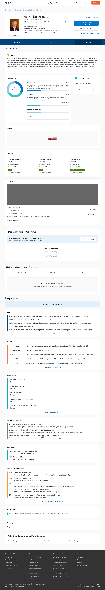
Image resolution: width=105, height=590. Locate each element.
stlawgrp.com (13, 220)
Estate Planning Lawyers (59, 568)
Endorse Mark (86, 273)
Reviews (52, 42)
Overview (16, 42)
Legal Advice (8, 563)
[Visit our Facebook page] (81, 585)
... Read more (64, 102)
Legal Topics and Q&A (53, 3)
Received (21, 273)
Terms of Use (8, 584)
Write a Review (49, 22)
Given (52, 273)
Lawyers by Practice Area (37, 3)
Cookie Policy (27, 584)
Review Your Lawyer (10, 560)
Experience (88, 42)
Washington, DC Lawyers (35, 568)
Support (79, 563)
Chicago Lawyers (33, 563)
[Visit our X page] (87, 585)
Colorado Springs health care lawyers (18, 541)
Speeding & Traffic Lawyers (60, 579)
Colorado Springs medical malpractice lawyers (81, 541)
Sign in (96, 3)
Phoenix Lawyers (33, 574)
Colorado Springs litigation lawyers (48, 541)
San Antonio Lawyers (34, 576)
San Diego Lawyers (34, 579)
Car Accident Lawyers (59, 571)
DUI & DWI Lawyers (58, 565)
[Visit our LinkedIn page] (92, 585)
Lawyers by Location (21, 3)
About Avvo (80, 557)
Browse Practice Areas (11, 565)
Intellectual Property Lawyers (61, 576)
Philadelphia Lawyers (34, 571)
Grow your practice (84, 3)
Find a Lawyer (8, 557)
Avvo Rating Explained (83, 565)
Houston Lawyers (33, 565)
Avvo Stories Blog (9, 568)
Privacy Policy (17, 584)
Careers (79, 560)
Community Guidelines (39, 584)
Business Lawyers (58, 560)
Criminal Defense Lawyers (60, 563)
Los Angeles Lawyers (34, 560)
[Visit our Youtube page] (97, 585)
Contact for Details (85, 90)
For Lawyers (8, 571)
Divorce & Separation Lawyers (61, 574)
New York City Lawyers (35, 557)
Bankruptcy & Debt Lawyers (60, 557)
